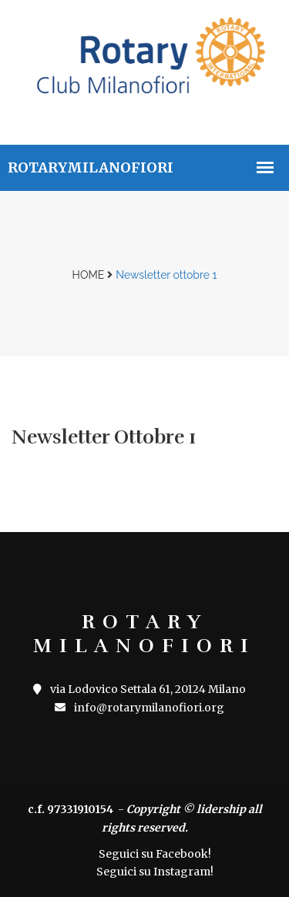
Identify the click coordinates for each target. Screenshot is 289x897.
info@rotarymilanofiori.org (139, 707)
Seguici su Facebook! (155, 854)
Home (88, 275)
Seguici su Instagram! (154, 872)
